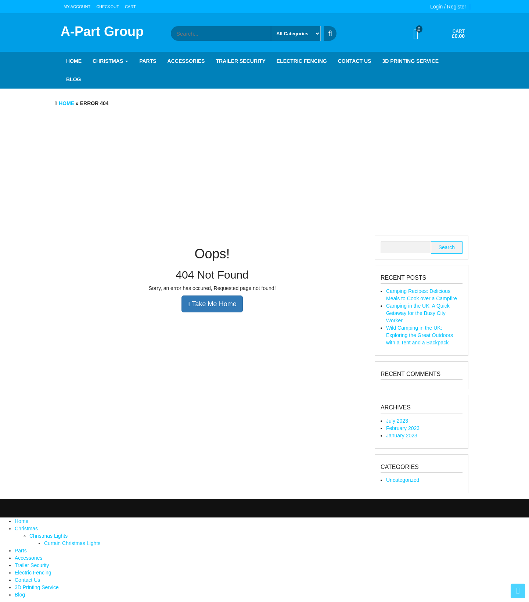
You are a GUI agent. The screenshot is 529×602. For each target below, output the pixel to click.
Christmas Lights (48, 536)
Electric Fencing (302, 61)
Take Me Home (212, 304)
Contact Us (354, 61)
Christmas (110, 61)
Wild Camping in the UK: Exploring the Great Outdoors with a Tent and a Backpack (419, 335)
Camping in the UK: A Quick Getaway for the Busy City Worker (418, 313)
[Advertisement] (264, 173)
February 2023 (403, 428)
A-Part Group (102, 31)
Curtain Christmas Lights (72, 543)
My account (77, 6)
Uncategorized (402, 480)
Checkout (107, 6)
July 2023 (397, 421)
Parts (147, 61)
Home (74, 61)
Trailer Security (240, 61)
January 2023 (401, 435)
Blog (73, 79)
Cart (130, 6)
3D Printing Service (410, 61)
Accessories (186, 61)
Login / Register (448, 7)
